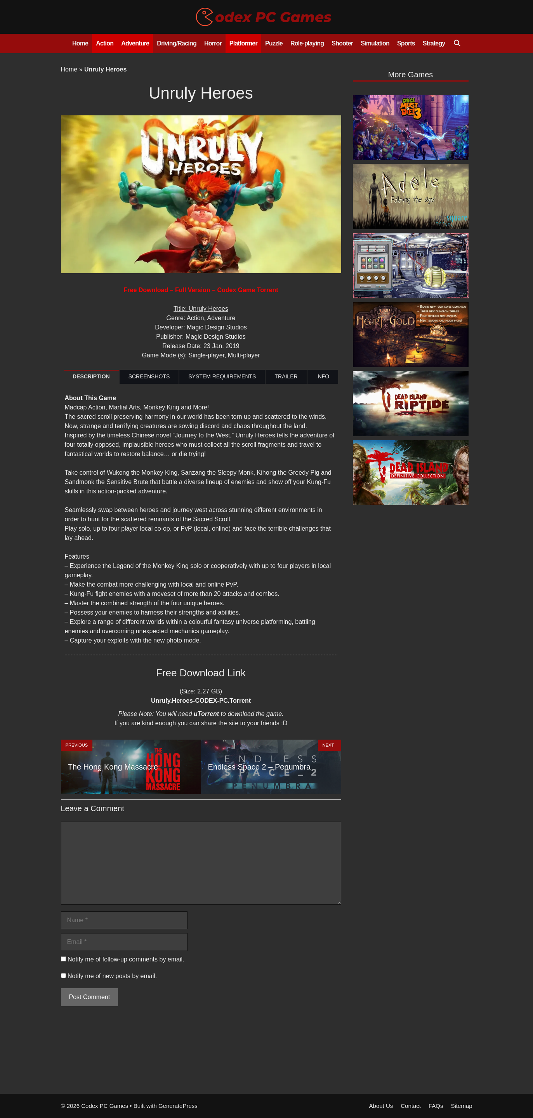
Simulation (375, 43)
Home (80, 43)
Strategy (434, 43)
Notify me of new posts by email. (112, 976)
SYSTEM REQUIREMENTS (222, 376)
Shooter (342, 43)
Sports (406, 43)
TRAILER (285, 376)
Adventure (135, 43)
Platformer (243, 43)
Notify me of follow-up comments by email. (126, 959)
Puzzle (274, 43)
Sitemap (461, 1105)
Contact (411, 1105)
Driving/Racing (176, 43)
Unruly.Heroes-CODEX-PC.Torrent (201, 700)
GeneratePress (178, 1105)
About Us (381, 1105)
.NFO (322, 376)
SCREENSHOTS (149, 376)
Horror (213, 43)
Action (104, 43)
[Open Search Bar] (457, 43)
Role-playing (307, 43)
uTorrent (206, 714)
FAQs (436, 1105)
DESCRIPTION (91, 376)
